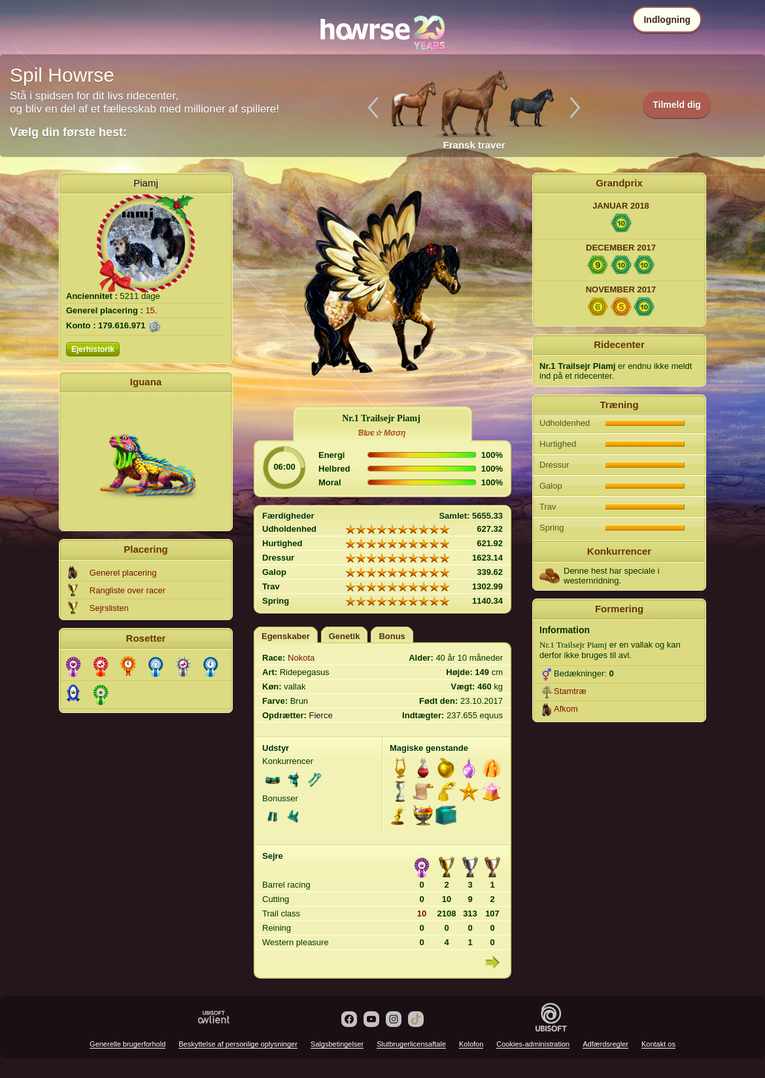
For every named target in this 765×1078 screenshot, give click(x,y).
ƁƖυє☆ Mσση (381, 433)
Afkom (566, 709)
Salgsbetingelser (337, 1044)
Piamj (145, 182)
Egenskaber (286, 636)
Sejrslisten (109, 608)
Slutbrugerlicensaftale (411, 1044)
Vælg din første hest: (68, 132)
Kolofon (471, 1044)
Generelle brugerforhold (127, 1044)
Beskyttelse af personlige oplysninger (238, 1044)
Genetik (344, 636)
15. (151, 310)
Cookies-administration (533, 1044)
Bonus (392, 636)
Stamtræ (570, 691)
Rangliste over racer (127, 590)
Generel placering (123, 573)
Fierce (321, 715)
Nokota (301, 658)
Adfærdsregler (605, 1044)
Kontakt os (658, 1044)
